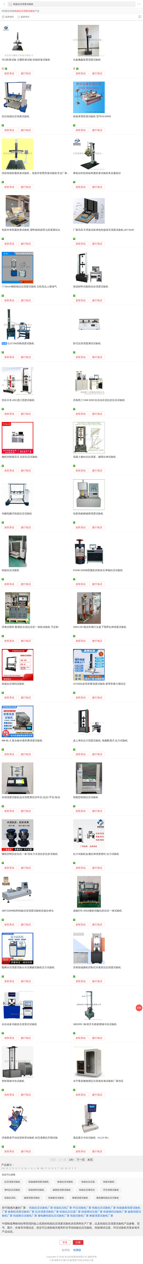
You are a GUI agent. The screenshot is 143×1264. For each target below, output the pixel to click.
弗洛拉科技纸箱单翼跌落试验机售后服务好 (97, 173)
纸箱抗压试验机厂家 (41, 1207)
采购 (139, 1007)
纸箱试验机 (108, 1181)
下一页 (81, 1159)
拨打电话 (26, 73)
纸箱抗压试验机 (10, 570)
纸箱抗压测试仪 (87, 1190)
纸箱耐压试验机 (56, 1197)
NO (42, 1168)
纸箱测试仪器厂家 (92, 1211)
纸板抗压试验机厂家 (104, 1207)
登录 (64, 1242)
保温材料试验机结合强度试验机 (90, 286)
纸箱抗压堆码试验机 (13, 683)
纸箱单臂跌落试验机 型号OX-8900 (92, 116)
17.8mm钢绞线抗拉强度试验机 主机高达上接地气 (29, 286)
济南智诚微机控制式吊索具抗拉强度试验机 (97, 967)
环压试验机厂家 (82, 1207)
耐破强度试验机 (80, 1197)
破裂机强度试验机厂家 (21, 1211)
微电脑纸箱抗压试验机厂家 (54, 1215)
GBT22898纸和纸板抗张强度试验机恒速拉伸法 (28, 910)
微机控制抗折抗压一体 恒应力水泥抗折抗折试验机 (30, 854)
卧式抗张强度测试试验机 (87, 343)
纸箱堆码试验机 (36, 1190)
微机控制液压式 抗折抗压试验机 (20, 456)
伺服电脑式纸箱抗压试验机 (17, 513)
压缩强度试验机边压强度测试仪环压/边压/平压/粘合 (31, 797)
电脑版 (77, 1250)
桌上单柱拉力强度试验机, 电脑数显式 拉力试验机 (100, 740)
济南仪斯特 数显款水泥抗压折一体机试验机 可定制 (30, 627)
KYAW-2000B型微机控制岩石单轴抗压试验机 (98, 570)
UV (62, 1168)
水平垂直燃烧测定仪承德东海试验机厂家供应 (98, 1081)
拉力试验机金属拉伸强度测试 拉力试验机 (96, 854)
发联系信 (9, 73)
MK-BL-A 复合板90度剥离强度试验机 (22, 740)
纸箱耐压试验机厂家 (25, 1215)
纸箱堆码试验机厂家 (115, 1211)
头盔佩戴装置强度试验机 (87, 59)
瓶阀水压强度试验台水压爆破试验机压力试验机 (28, 967)
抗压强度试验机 (12, 1181)
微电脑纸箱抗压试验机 (107, 1197)
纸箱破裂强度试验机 (38, 1181)
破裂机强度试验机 (62, 1190)
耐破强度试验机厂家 (101, 1215)
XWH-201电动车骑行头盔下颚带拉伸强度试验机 (99, 627)
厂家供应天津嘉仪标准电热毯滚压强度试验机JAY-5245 (103, 229)
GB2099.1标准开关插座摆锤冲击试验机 (95, 1024)
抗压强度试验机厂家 (47, 1211)
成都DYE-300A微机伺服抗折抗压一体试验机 (97, 910)
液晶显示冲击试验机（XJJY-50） (91, 1137)
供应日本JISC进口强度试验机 (18, 400)
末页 (90, 1159)
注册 (78, 1242)
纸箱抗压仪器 (88, 1181)
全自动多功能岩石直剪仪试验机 (19, 1024)
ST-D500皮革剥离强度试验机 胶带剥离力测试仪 (99, 683)
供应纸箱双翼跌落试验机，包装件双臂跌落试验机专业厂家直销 (37, 173)
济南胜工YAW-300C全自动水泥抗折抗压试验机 (99, 400)
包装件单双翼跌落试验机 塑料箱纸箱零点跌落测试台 (31, 229)
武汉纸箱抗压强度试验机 (15, 116)
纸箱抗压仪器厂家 (70, 1211)
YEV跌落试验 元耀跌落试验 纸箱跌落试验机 (26, 59)
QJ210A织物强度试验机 (21, 343)
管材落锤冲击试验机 (13, 1081)
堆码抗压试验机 (12, 1190)
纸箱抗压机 (10, 1197)
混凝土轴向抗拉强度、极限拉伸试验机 (94, 456)
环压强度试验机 (111, 1190)
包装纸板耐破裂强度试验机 (88, 513)
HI (25, 1168)
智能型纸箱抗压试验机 (85, 797)
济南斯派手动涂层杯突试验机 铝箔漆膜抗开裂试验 (30, 1137)
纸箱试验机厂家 (79, 1215)
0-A (3, 1168)
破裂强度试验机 (32, 1197)
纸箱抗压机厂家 (63, 1207)
